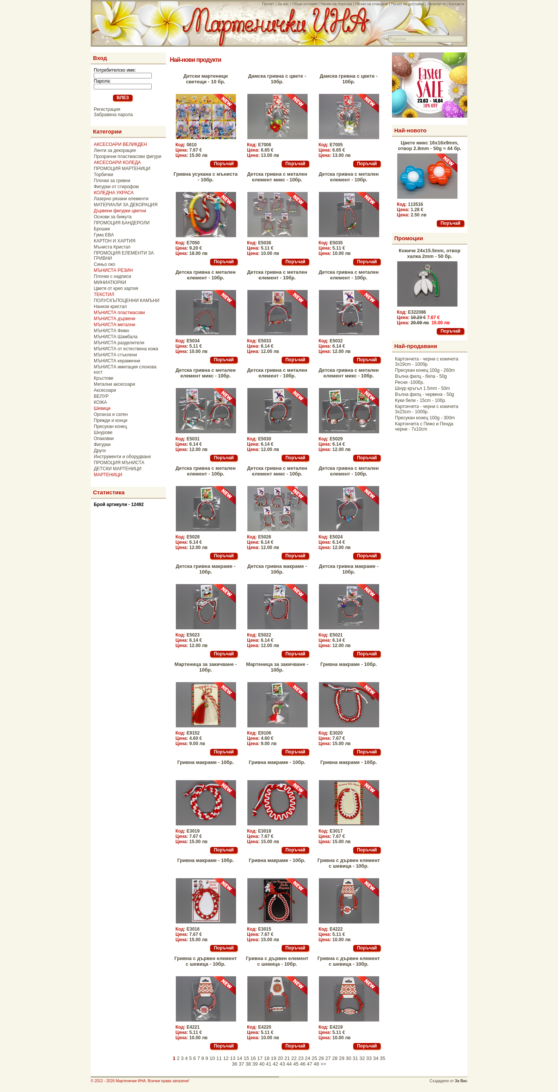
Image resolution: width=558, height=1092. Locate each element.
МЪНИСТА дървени (114, 318)
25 (314, 1058)
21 (287, 1058)
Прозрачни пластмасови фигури (127, 156)
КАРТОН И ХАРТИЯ (115, 241)
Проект (268, 4)
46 (302, 1064)
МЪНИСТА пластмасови (119, 312)
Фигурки (102, 444)
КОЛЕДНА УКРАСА (114, 192)
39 (255, 1064)
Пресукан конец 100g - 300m (425, 417)
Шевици (102, 408)
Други (100, 450)
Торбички (103, 174)
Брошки (102, 229)
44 (289, 1064)
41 (268, 1064)
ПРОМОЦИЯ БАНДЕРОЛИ (121, 222)
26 (321, 1058)
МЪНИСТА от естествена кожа (126, 348)
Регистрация (107, 109)
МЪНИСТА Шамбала (115, 336)
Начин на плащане (371, 4)
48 (316, 1064)
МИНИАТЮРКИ (110, 282)
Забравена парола (113, 114)
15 (246, 1058)
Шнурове (103, 432)
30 (348, 1058)
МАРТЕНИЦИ (108, 474)
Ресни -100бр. (409, 382)
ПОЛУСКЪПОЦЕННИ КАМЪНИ (126, 300)
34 (375, 1058)
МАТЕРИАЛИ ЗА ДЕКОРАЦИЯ (125, 204)
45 (296, 1064)
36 (234, 1064)
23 (300, 1058)
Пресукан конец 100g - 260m (425, 370)
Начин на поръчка (336, 4)
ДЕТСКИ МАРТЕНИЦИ (118, 468)
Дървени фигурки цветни (120, 210)
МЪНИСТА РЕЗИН (113, 270)
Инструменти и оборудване (122, 456)
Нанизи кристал (110, 306)
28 (334, 1058)
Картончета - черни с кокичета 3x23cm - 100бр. (426, 409)
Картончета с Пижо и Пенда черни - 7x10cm (424, 426)
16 (253, 1058)
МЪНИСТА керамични (117, 360)
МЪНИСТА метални (114, 324)
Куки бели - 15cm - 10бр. (420, 400)
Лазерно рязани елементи (121, 198)
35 (382, 1058)
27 (328, 1058)
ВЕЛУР (101, 396)
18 (266, 1058)
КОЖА (100, 402)
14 (239, 1058)
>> (323, 1064)
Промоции (408, 238)
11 (219, 1058)
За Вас (461, 1081)
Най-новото (410, 130)
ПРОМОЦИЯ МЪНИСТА (119, 462)
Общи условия (304, 4)
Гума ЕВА (104, 235)
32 (362, 1058)
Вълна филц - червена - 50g (424, 394)
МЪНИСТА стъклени (115, 354)
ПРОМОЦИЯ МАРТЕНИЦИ (122, 168)
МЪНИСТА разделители (119, 342)
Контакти (456, 4)
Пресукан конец (110, 426)
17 (259, 1058)
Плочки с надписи (112, 276)
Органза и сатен (111, 414)
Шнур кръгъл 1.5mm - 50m (422, 388)
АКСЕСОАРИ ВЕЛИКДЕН (120, 144)
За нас (283, 4)
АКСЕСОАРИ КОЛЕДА (117, 162)
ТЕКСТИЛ (104, 294)
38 (248, 1064)
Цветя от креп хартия (116, 288)
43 (282, 1064)
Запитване (436, 4)
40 (261, 1064)
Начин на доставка (407, 4)
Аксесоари (105, 390)
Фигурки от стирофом (116, 186)
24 (307, 1058)
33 (369, 1058)
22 (294, 1058)
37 (241, 1064)
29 (341, 1058)
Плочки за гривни (112, 180)
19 (273, 1058)
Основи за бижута (112, 216)
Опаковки (104, 438)
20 (280, 1058)
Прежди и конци (110, 420)
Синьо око (104, 264)
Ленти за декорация (115, 150)
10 (212, 1058)
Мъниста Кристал (112, 247)
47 (309, 1064)
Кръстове (103, 378)
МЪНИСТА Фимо (111, 330)
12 (226, 1058)
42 (275, 1064)
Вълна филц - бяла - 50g (421, 376)
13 (232, 1058)
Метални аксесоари (114, 384)
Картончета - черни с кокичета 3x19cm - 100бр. (426, 361)
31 (355, 1058)
